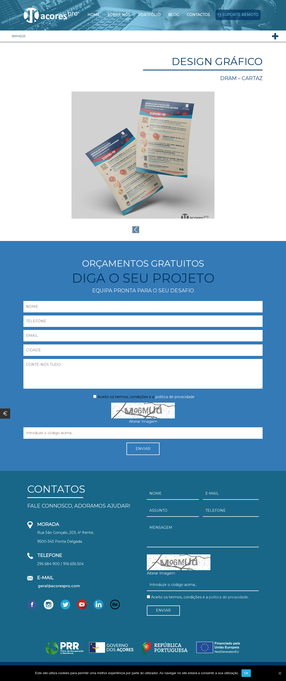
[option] (143, 155)
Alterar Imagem (143, 421)
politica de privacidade (175, 397)
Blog (173, 14)
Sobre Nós (118, 14)
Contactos (198, 14)
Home (94, 14)
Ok (246, 673)
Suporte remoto (238, 14)
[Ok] (279, 673)
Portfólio (149, 14)
